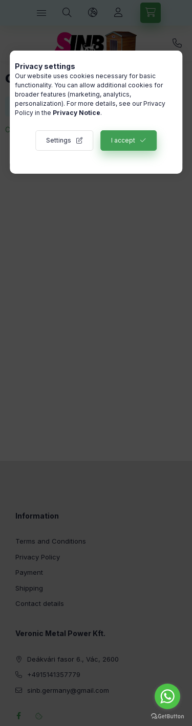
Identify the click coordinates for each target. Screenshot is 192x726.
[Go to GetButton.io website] (167, 716)
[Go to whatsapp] (167, 696)
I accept (123, 140)
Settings (58, 140)
